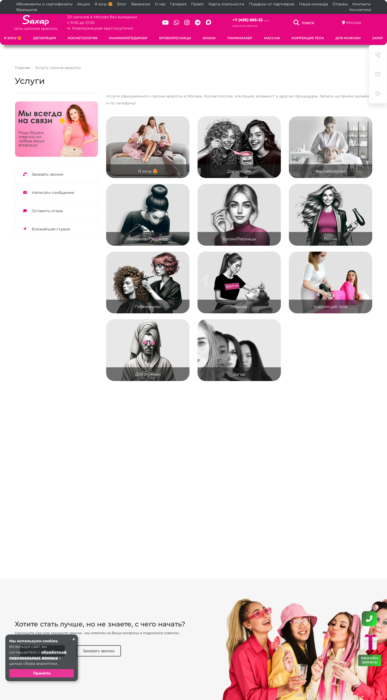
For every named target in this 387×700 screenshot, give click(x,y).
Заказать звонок (245, 25)
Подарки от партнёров (272, 4)
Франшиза (26, 9)
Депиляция (44, 38)
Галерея (178, 4)
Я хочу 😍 (104, 4)
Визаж (209, 38)
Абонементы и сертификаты (44, 4)
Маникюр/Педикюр (128, 38)
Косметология (83, 38)
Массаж (272, 38)
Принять (42, 673)
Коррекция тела (308, 38)
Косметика (360, 9)
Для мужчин (348, 38)
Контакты (361, 4)
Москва (353, 22)
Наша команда (313, 4)
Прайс (197, 4)
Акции (83, 4)
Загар (377, 38)
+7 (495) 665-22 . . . (250, 19)
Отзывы (340, 4)
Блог (122, 4)
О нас (160, 4)
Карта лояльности (226, 4)
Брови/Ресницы (175, 38)
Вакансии (140, 4)
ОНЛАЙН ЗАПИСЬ (369, 659)
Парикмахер (239, 38)
